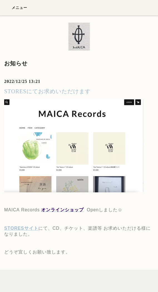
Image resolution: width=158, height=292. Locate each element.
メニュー (15, 7)
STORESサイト (21, 228)
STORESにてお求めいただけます (47, 91)
